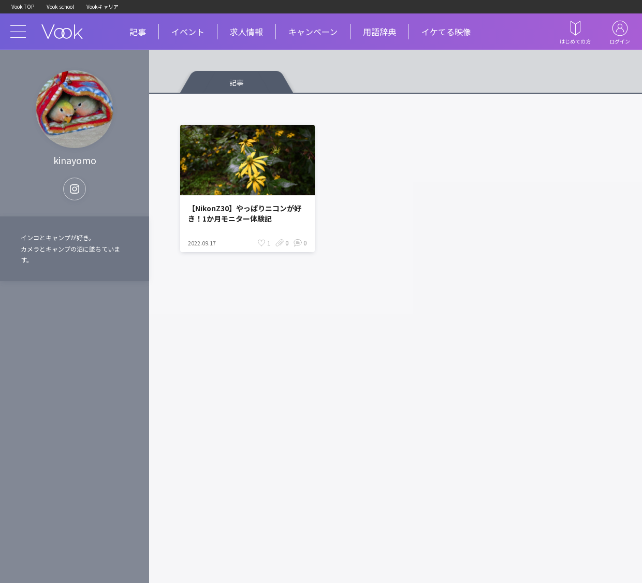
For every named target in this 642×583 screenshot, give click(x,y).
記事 (137, 31)
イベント (188, 31)
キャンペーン (313, 31)
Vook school (60, 6)
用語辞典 (379, 31)
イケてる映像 (446, 31)
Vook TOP (22, 6)
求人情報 (246, 31)
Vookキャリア (102, 6)
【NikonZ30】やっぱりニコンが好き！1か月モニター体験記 (244, 213)
